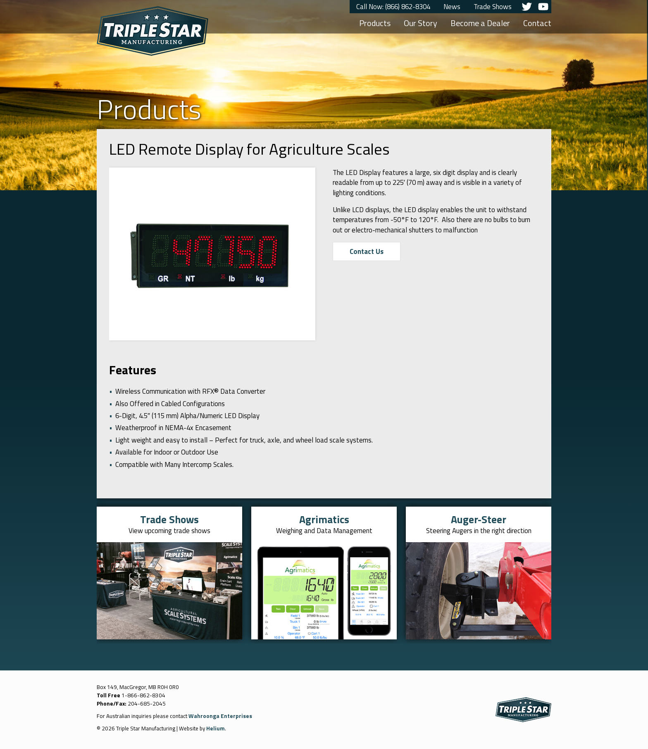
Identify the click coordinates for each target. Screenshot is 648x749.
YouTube (543, 6)
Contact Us (367, 251)
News (451, 6)
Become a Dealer (480, 23)
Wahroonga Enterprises (220, 716)
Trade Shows (493, 6)
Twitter (526, 6)
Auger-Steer (478, 519)
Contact (537, 23)
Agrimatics (324, 519)
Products (375, 23)
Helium (215, 728)
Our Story (420, 23)
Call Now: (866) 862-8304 (393, 6)
